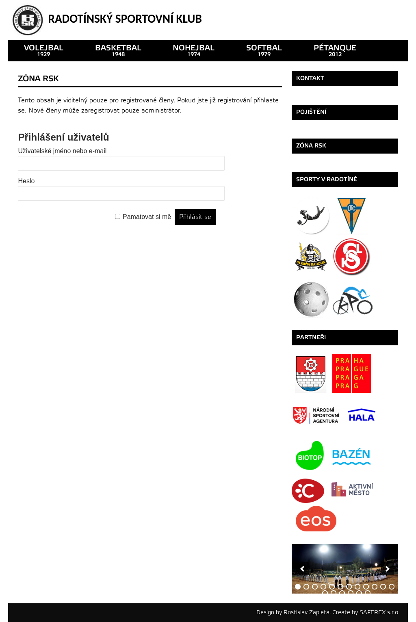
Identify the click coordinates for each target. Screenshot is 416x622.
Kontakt (310, 78)
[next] (387, 568)
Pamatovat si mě (147, 216)
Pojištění (311, 111)
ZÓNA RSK (311, 145)
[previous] (302, 568)
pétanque (335, 50)
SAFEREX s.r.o (379, 612)
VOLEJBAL (43, 50)
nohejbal (193, 50)
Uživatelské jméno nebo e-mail (62, 150)
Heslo (26, 181)
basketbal (118, 50)
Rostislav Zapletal (307, 612)
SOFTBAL (264, 50)
